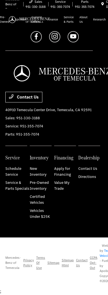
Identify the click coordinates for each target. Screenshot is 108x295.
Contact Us (24, 97)
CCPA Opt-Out (93, 262)
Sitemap (53, 262)
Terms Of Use (40, 262)
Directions (87, 176)
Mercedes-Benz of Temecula (13, 262)
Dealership (89, 157)
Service (12, 157)
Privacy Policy (28, 262)
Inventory (39, 157)
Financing (63, 157)
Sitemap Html (68, 262)
